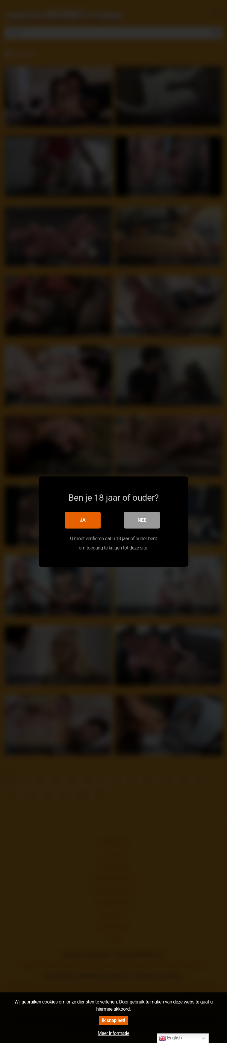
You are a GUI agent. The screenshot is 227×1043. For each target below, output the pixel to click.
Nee (141, 520)
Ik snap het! (113, 1020)
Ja (83, 520)
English (170, 1038)
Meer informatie (113, 1033)
